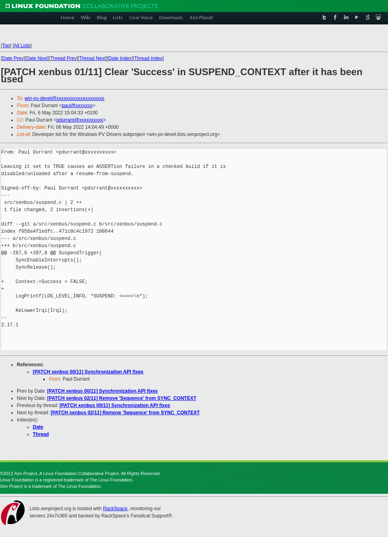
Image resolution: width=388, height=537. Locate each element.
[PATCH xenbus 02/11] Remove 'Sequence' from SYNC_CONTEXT (121, 398)
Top (6, 45)
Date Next (36, 58)
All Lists (22, 45)
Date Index (120, 58)
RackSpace (115, 508)
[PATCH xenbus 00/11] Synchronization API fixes (88, 372)
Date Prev (12, 58)
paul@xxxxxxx (77, 105)
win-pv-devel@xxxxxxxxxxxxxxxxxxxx (65, 98)
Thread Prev (63, 58)
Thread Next (92, 58)
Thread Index (148, 58)
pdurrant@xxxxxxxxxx (79, 120)
